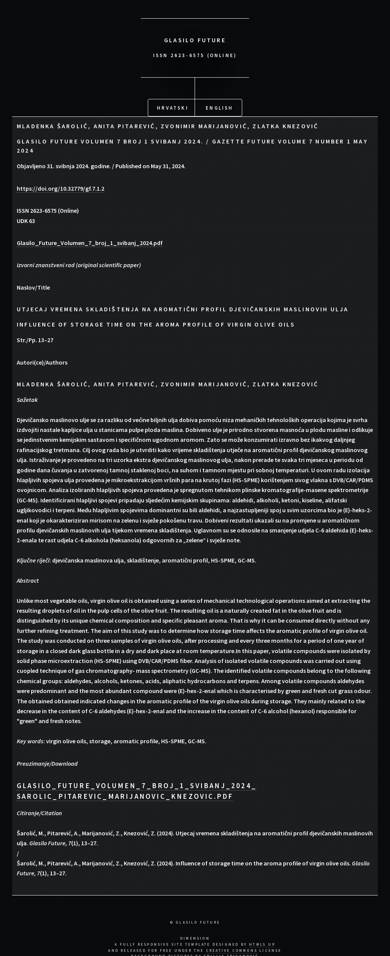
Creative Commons (231, 949)
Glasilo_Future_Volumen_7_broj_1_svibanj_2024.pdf (90, 241)
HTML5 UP (262, 943)
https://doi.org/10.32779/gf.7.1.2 (60, 187)
